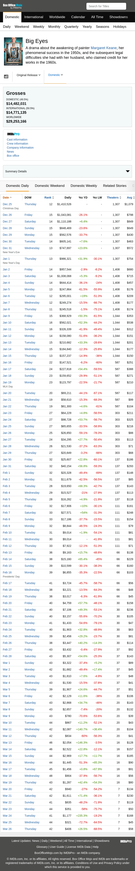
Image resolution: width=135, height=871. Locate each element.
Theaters (112, 197)
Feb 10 (7, 532)
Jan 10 (7, 322)
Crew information (17, 143)
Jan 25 (7, 426)
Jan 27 (7, 439)
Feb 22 (7, 616)
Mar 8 (6, 709)
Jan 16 (7, 362)
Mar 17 (7, 769)
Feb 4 (6, 492)
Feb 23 (7, 623)
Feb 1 (6, 472)
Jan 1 (6, 258)
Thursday (30, 204)
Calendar (78, 17)
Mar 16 (7, 762)
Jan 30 (7, 459)
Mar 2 (6, 669)
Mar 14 (7, 749)
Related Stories (114, 186)
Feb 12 (7, 545)
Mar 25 (7, 822)
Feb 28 (7, 656)
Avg (129, 197)
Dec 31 (7, 248)
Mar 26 (7, 829)
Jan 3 (6, 276)
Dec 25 (7, 204)
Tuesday (30, 241)
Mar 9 (6, 716)
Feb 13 (7, 552)
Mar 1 (6, 662)
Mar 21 (7, 795)
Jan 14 (7, 349)
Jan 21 (7, 399)
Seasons (102, 27)
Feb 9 (6, 526)
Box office (13, 155)
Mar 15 (7, 755)
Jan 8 (6, 309)
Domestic (12, 17)
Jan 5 (6, 289)
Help (96, 846)
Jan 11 (7, 329)
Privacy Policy (113, 863)
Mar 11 (7, 729)
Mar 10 (7, 722)
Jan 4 (6, 282)
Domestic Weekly (84, 186)
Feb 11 (7, 539)
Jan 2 (6, 269)
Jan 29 (7, 452)
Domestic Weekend (49, 186)
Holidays (119, 27)
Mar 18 (7, 775)
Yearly (87, 27)
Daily (7, 27)
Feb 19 (7, 596)
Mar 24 (7, 815)
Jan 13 (7, 342)
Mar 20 (7, 789)
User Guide (57, 846)
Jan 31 (7, 466)
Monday (30, 234)
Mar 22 (7, 802)
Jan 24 (7, 419)
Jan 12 (7, 335)
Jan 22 (7, 406)
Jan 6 (6, 296)
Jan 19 (7, 382)
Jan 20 (7, 393)
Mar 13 (7, 742)
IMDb (84, 852)
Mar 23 (7, 809)
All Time (97, 17)
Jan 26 (7, 432)
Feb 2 (6, 479)
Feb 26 (7, 642)
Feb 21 (7, 609)
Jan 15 (7, 355)
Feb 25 (7, 636)
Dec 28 (7, 228)
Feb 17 (7, 583)
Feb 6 (6, 506)
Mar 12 (7, 736)
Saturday (30, 221)
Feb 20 (7, 603)
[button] (130, 5)
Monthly (54, 27)
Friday (28, 214)
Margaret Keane (104, 48)
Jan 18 (7, 375)
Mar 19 (7, 782)
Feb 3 (6, 486)
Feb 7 (6, 512)
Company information (20, 147)
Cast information (17, 139)
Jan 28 (7, 446)
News (10, 151)
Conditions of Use (86, 863)
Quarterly (71, 27)
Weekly (38, 27)
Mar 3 (6, 676)
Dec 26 (7, 214)
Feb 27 (7, 649)
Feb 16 (7, 572)
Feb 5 (6, 499)
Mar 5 (6, 689)
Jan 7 (6, 302)
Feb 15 (7, 565)
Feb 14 (7, 559)
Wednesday (32, 248)
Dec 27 (7, 221)
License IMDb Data (78, 846)
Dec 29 (7, 234)
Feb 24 (7, 629)
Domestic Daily (17, 186)
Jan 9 (6, 316)
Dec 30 (7, 241)
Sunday (29, 228)
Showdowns (118, 17)
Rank (47, 197)
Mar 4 (6, 682)
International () (20, 108)
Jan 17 (7, 369)
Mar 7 (6, 702)
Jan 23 (7, 413)
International (33, 17)
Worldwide (57, 17)
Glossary (42, 846)
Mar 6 (6, 696)
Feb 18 (7, 589)
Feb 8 (6, 519)
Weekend (22, 27)
